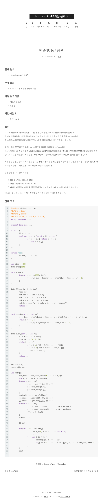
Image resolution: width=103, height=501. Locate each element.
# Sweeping (61, 462)
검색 (76, 25)
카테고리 (57, 25)
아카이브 (40, 25)
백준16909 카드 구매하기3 (86, 469)
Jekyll (46, 496)
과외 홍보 (67, 25)
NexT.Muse (65, 496)
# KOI (38, 462)
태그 (49, 25)
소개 (32, 25)
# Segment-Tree (48, 462)
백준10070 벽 (11, 469)
